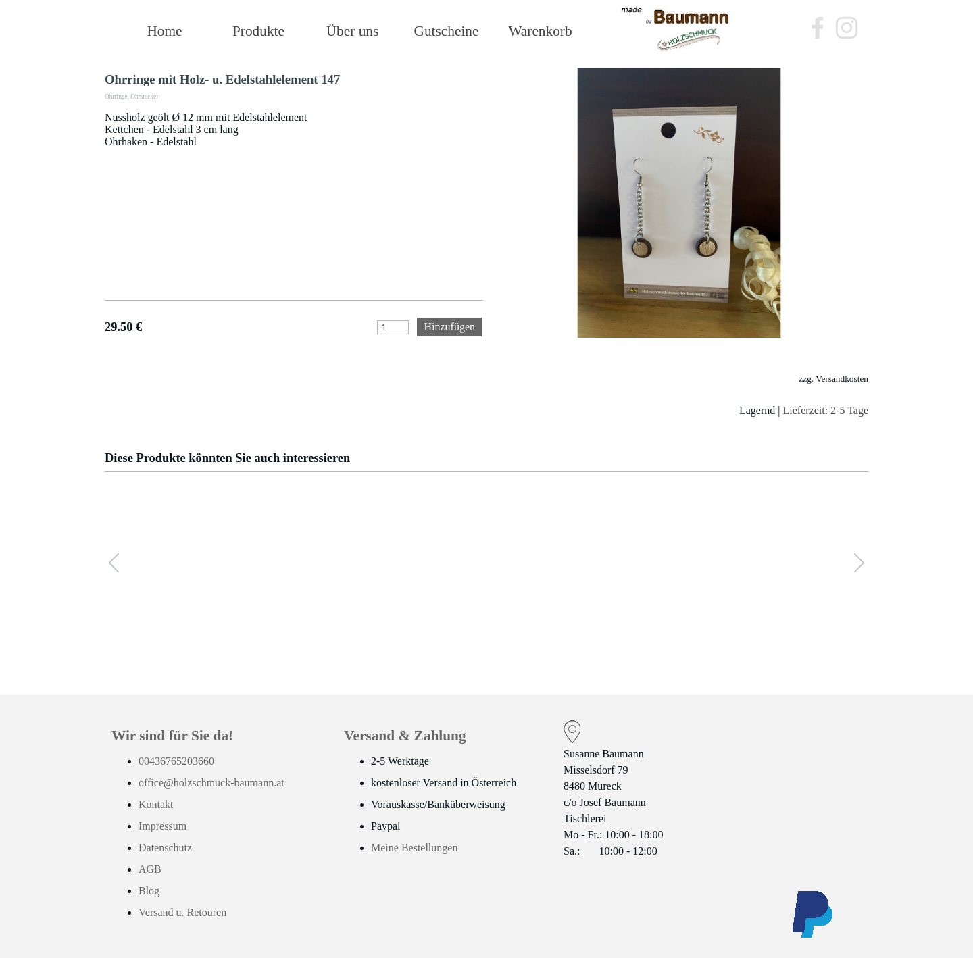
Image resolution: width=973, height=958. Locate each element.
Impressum (162, 826)
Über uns (352, 31)
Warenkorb (540, 31)
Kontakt (156, 804)
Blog (149, 891)
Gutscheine (446, 31)
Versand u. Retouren (182, 912)
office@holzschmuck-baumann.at (211, 782)
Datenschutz (165, 847)
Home (164, 31)
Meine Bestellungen (414, 847)
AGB (150, 869)
